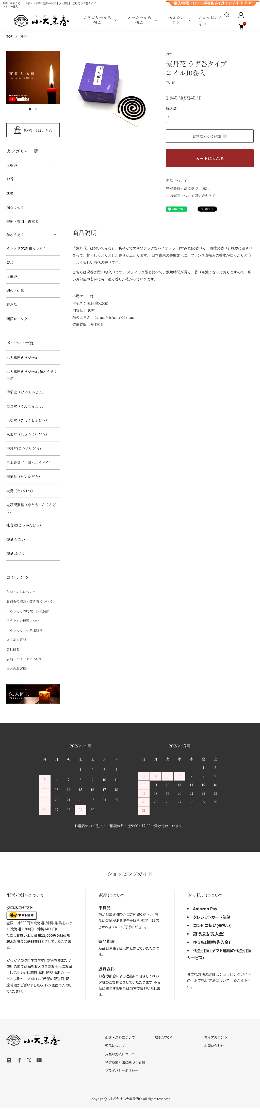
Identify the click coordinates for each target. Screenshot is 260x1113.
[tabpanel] (33, 77)
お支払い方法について (212, 980)
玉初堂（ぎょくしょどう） (27, 420)
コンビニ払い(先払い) (212, 925)
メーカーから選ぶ (139, 19)
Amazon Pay (205, 908)
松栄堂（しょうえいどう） (27, 434)
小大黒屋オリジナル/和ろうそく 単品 (31, 374)
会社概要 (13, 649)
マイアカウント (215, 1037)
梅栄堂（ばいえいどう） (25, 391)
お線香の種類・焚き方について (29, 601)
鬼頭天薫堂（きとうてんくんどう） (31, 508)
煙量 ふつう (15, 553)
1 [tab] (30, 109)
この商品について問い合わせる (191, 195)
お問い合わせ (214, 1045)
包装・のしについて (21, 591)
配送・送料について (120, 1037)
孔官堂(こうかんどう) (23, 525)
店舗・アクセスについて (24, 659)
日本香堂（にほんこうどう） (29, 462)
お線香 (11, 165)
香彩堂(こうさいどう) (23, 448)
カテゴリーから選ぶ (97, 19)
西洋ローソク (16, 318)
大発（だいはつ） (20, 490)
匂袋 (9, 262)
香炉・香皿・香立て (22, 221)
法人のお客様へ (17, 668)
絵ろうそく (15, 207)
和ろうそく (15, 234)
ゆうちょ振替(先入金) (211, 942)
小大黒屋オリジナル (22, 357)
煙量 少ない (15, 539)
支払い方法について (120, 1054)
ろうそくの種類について (24, 620)
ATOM (168, 1037)
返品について (176, 180)
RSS (157, 1037)
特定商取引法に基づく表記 (187, 188)
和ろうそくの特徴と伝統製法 (27, 611)
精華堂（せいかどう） (24, 476)
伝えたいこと (176, 19)
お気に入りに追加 (210, 136)
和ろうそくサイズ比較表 (24, 630)
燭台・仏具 (15, 290)
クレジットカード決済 (212, 917)
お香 (23, 36)
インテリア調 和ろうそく (26, 248)
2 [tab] (36, 109)
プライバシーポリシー (121, 1070)
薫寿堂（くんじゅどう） (25, 406)
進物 (9, 193)
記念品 (11, 304)
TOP (9, 36)
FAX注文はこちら (38, 130)
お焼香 (11, 276)
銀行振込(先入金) (208, 934)
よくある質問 (16, 639)
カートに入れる (210, 158)
